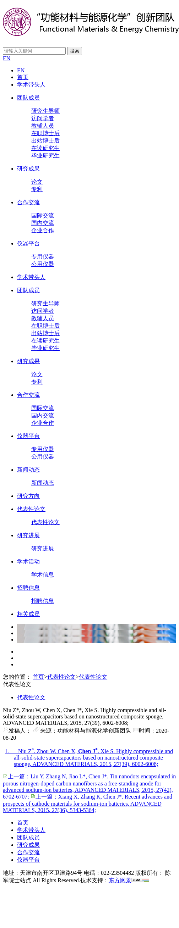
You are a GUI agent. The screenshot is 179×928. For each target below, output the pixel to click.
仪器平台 (28, 243)
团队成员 (28, 98)
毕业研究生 (45, 155)
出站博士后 (45, 141)
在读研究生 (45, 148)
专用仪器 (42, 257)
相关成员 (28, 614)
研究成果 (28, 169)
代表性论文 (31, 509)
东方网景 (120, 880)
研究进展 (28, 535)
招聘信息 (28, 588)
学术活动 (28, 562)
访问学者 (42, 118)
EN (6, 58)
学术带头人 (31, 85)
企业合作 (42, 230)
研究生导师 (45, 111)
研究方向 (28, 496)
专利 (37, 189)
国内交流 (42, 223)
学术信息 (42, 575)
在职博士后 (45, 133)
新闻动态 (28, 470)
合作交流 (28, 202)
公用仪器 (42, 264)
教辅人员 (42, 126)
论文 (37, 182)
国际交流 (42, 215)
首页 (22, 77)
